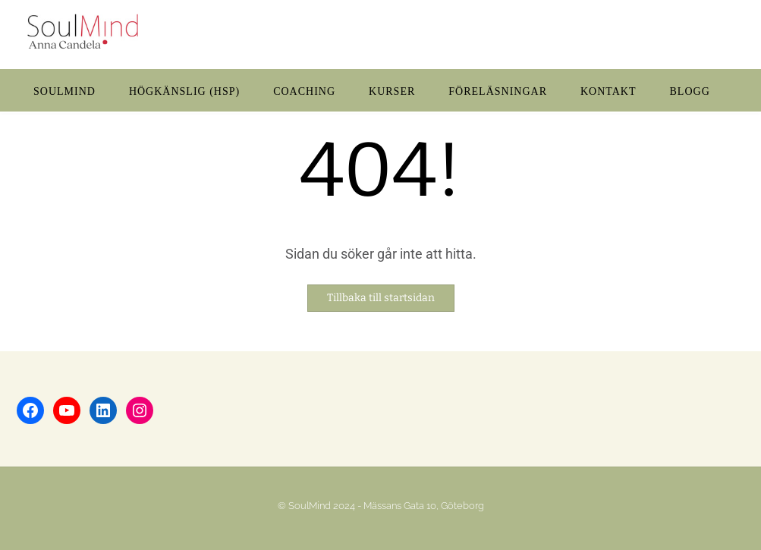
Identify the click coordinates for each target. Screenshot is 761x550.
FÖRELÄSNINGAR (497, 91)
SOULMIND (64, 91)
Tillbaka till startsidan (381, 297)
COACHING (304, 91)
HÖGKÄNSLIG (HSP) (184, 91)
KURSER (392, 91)
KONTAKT (608, 91)
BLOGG (690, 91)
